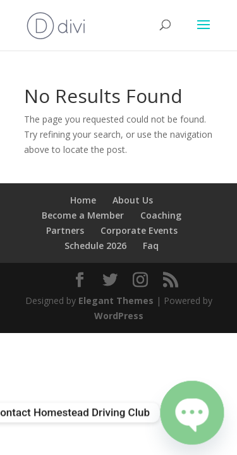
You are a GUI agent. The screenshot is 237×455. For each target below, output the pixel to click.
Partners (65, 230)
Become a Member (83, 215)
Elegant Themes (116, 300)
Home (83, 200)
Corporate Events (139, 230)
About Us (132, 200)
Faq (151, 246)
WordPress (118, 316)
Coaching (160, 215)
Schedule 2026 (95, 246)
